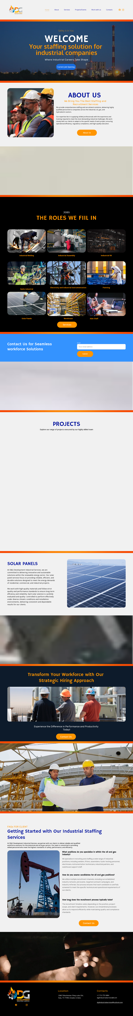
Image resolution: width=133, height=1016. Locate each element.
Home (47, 10)
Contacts (109, 10)
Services (67, 10)
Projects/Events (80, 10)
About (56, 10)
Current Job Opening (66, 67)
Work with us (96, 10)
